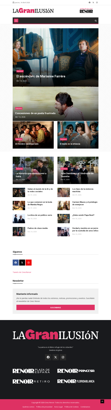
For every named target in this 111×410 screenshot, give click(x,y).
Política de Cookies (72, 407)
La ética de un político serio (40, 215)
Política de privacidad (44, 407)
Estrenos (20, 71)
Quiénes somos (28, 407)
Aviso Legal (58, 407)
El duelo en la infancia (70, 144)
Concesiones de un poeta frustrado (35, 113)
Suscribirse (55, 307)
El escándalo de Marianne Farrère (40, 76)
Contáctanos (85, 407)
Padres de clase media (38, 228)
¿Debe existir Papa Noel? (83, 215)
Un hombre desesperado (27, 144)
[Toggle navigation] (16, 20)
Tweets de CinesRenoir (22, 272)
